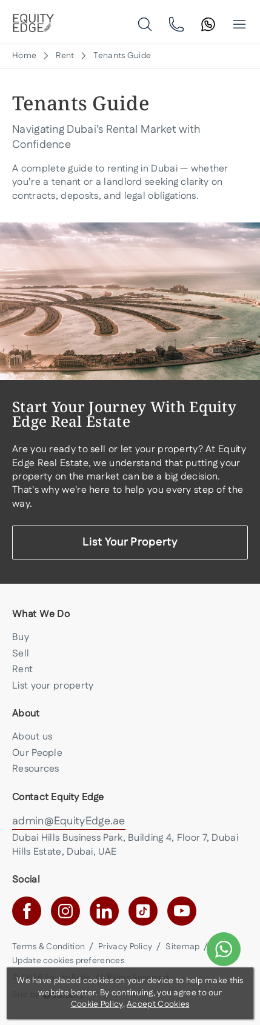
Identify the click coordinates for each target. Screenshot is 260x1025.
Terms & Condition (48, 947)
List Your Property (130, 542)
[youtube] (181, 911)
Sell (20, 654)
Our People (37, 753)
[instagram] (65, 911)
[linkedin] (104, 911)
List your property (52, 686)
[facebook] (26, 911)
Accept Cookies (158, 1004)
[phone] (176, 24)
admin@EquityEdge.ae (68, 821)
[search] (144, 24)
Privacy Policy (125, 947)
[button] (239, 24)
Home (24, 56)
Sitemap (182, 947)
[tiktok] (143, 911)
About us (32, 737)
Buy (20, 637)
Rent (65, 56)
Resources (35, 769)
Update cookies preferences (68, 961)
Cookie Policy (97, 1004)
